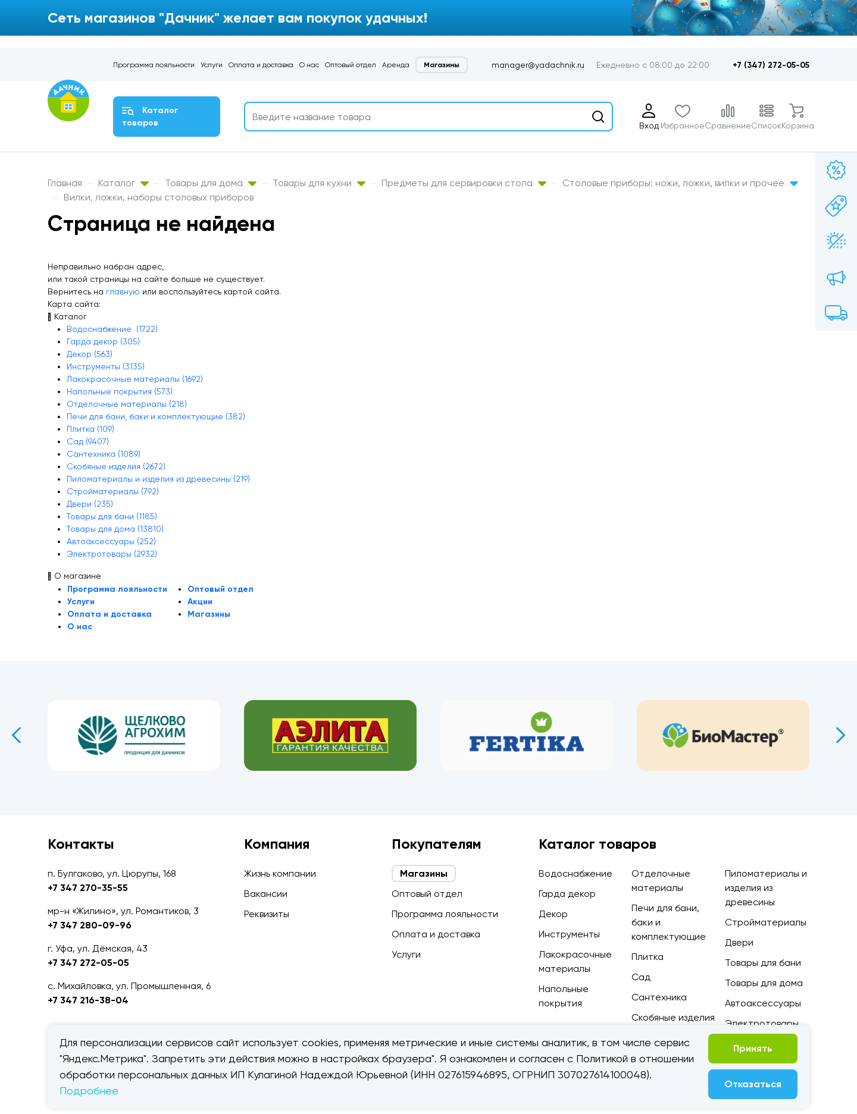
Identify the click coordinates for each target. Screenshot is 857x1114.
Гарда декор (567, 893)
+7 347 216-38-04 (88, 1000)
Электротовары (762, 1023)
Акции (199, 602)
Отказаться (752, 1084)
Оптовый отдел (350, 65)
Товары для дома (211, 183)
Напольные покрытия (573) (120, 391)
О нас (309, 65)
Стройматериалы (765, 922)
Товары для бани (763, 962)
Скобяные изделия (673, 1017)
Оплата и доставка (261, 65)
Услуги (212, 65)
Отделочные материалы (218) (127, 404)
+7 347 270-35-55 (88, 887)
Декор (553, 914)
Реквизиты (266, 914)
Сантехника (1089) (103, 454)
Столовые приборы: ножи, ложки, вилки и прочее (680, 183)
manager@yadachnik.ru (538, 65)
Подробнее (89, 1090)
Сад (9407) (88, 441)
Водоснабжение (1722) (112, 329)
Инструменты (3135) (106, 366)
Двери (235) (90, 504)
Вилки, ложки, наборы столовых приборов (159, 197)
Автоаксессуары (763, 1003)
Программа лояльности (154, 65)
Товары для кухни (319, 183)
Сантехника (659, 997)
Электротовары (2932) (112, 553)
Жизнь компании (280, 873)
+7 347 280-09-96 (90, 925)
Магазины (441, 65)
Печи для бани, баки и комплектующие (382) (156, 416)
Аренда (395, 65)
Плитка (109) (90, 429)
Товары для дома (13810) (115, 529)
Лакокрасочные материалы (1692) (135, 379)
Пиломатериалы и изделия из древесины (766, 888)
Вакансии (265, 893)
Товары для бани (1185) (112, 516)
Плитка (647, 956)
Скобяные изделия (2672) (116, 466)
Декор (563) (89, 354)
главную (123, 291)
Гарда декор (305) (103, 341)
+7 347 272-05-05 (88, 962)
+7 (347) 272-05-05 (771, 65)
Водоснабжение (575, 873)
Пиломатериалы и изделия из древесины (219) (158, 479)
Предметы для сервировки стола (463, 183)
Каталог (123, 183)
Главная (65, 183)
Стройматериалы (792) (113, 491)
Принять (752, 1048)
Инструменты (569, 934)
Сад (640, 977)
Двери (739, 942)
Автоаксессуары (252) (111, 541)
